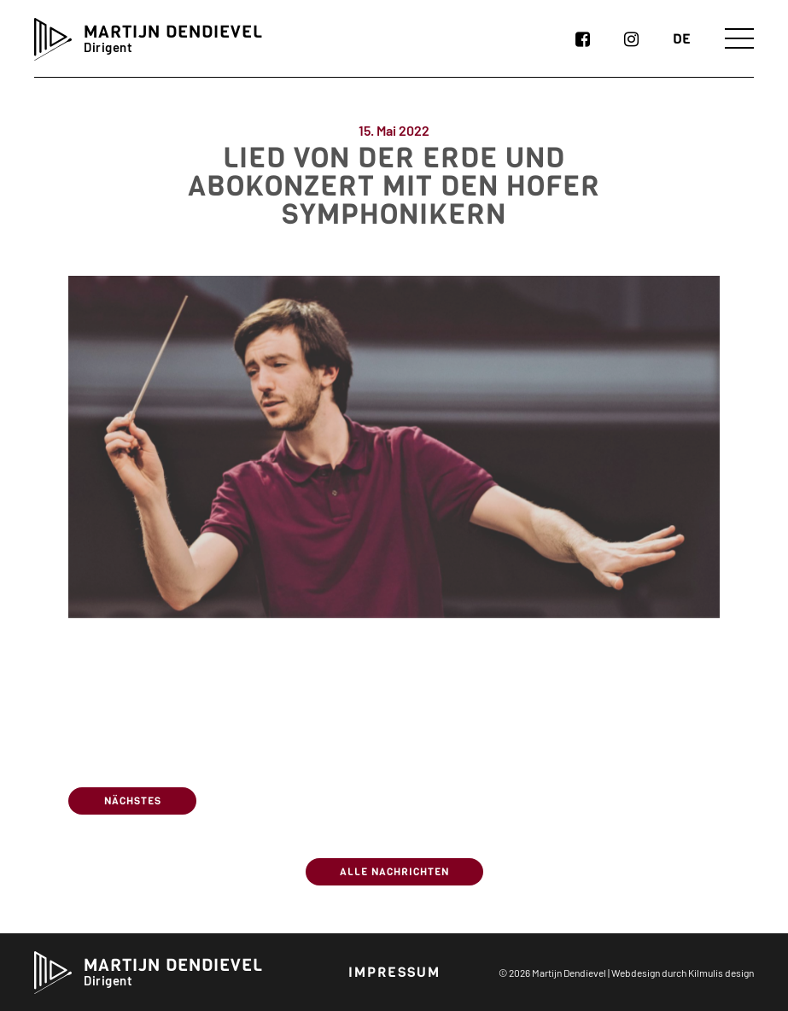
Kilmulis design (721, 973)
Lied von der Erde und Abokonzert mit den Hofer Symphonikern (394, 211)
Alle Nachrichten (394, 872)
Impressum (394, 972)
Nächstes (132, 801)
